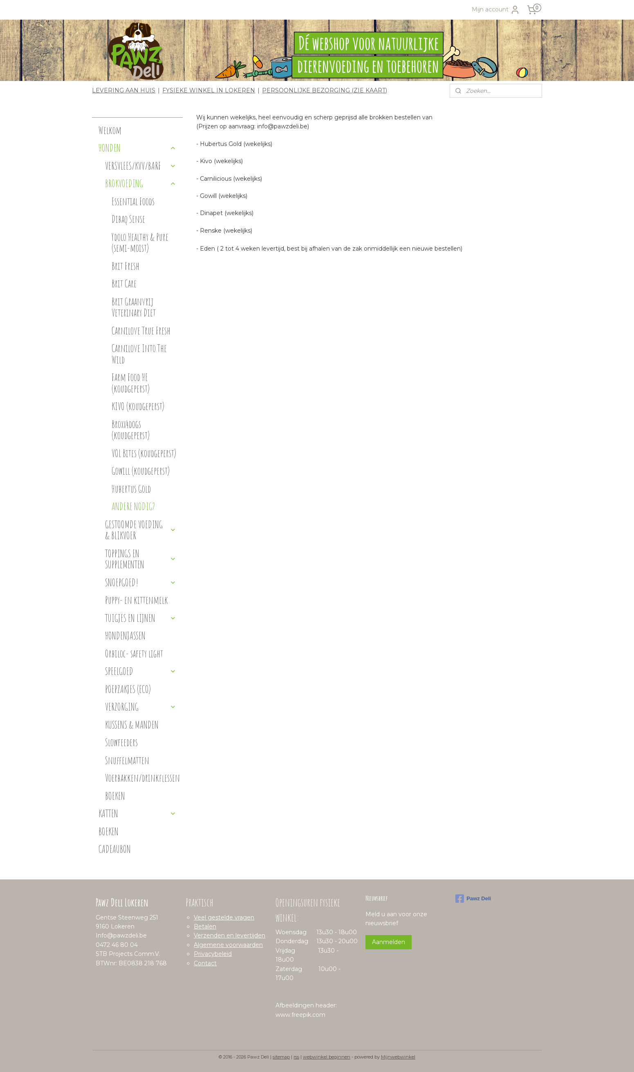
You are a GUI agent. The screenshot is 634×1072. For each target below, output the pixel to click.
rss (296, 1057)
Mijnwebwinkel (398, 1057)
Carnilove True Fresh (141, 330)
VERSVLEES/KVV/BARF (140, 165)
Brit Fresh (125, 266)
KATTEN (137, 813)
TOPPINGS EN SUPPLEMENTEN (140, 559)
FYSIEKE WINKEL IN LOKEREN (208, 90)
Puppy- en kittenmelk (136, 600)
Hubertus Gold (131, 488)
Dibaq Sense (128, 219)
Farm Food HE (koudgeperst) (131, 383)
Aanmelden (388, 942)
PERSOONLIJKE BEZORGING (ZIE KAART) (324, 90)
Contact (205, 963)
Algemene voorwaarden (228, 945)
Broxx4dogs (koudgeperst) (131, 430)
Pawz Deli (473, 899)
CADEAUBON (115, 849)
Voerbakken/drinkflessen (142, 777)
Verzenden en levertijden (229, 935)
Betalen (205, 926)
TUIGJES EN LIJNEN (140, 618)
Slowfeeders (121, 742)
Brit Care (124, 283)
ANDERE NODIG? (133, 506)
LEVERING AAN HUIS (123, 90)
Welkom (110, 130)
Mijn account (496, 10)
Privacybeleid (213, 954)
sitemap (281, 1057)
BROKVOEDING (140, 183)
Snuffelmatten (127, 760)
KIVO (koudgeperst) (138, 406)
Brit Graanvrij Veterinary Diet (134, 307)
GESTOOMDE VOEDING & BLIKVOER (140, 530)
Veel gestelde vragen (224, 917)
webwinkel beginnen (326, 1057)
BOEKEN (115, 795)
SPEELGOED (140, 671)
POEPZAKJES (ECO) (128, 689)
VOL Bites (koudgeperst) (144, 453)
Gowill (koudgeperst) (141, 470)
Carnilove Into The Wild (139, 354)
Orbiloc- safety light (134, 653)
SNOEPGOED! (140, 582)
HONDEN (137, 147)
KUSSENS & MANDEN (132, 724)
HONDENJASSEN (125, 635)
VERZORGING (140, 706)
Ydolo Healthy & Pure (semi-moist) (140, 243)
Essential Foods (133, 201)
